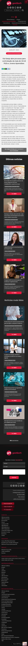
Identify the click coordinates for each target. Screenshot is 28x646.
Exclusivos (3, 533)
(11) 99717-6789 (20, 494)
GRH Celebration (5, 528)
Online (3, 535)
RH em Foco (4, 580)
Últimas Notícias (10, 19)
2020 (23, 558)
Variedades (4, 585)
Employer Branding (6, 604)
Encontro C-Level (5, 532)
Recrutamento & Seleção (7, 635)
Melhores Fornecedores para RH (9, 544)
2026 (2, 558)
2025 (6, 558)
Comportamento (22, 21)
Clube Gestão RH (5, 551)
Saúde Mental (4, 582)
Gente (3, 574)
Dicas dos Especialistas (7, 601)
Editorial (3, 572)
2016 (12, 560)
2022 (16, 558)
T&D (2, 640)
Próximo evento (12, 10)
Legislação (4, 622)
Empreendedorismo (6, 606)
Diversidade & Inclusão (7, 602)
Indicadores (4, 577)
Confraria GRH (4, 524)
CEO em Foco (4, 575)
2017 (9, 560)
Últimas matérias (5, 565)
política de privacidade (19, 499)
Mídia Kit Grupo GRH (6, 549)
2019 (2, 560)
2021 (19, 558)
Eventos (3, 553)
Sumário (3, 584)
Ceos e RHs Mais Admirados (8, 541)
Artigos (18, 19)
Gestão (3, 609)
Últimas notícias (5, 591)
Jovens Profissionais (6, 620)
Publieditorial (4, 632)
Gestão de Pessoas (6, 611)
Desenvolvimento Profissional (19, 23)
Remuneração (4, 579)
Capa (2, 569)
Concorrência (6, 23)
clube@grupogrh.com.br (18, 492)
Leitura (3, 624)
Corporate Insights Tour (7, 530)
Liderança (3, 625)
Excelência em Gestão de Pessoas (9, 542)
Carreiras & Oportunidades (9, 21)
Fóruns (3, 522)
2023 (13, 558)
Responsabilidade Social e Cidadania (10, 637)
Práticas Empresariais (6, 630)
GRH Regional (4, 525)
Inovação (3, 616)
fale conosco (21, 497)
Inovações (3, 619)
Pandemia (3, 629)
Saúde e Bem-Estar (6, 639)
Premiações (4, 520)
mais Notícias (14, 440)
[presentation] (14, 472)
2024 (9, 558)
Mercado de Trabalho (6, 627)
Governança (4, 612)
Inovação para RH (5, 617)
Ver (14, 193)
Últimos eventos (5, 517)
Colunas (3, 570)
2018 (6, 560)
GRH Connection (5, 519)
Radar (2, 634)
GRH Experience (5, 527)
